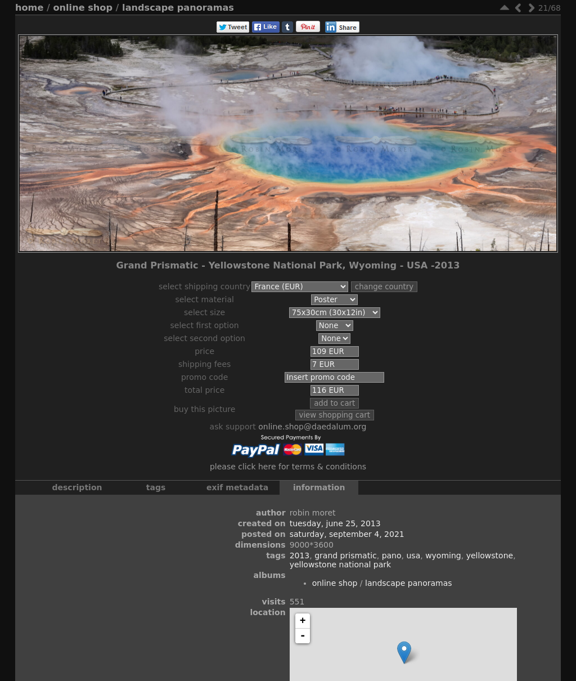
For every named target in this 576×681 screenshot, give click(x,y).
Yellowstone (490, 555)
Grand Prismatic (345, 555)
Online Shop (82, 7)
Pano (392, 555)
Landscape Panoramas (178, 7)
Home (29, 7)
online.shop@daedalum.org (312, 426)
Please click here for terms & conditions (288, 466)
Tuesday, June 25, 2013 (335, 523)
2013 (300, 555)
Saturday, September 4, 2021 (347, 534)
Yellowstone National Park (341, 564)
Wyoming (443, 555)
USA (413, 555)
